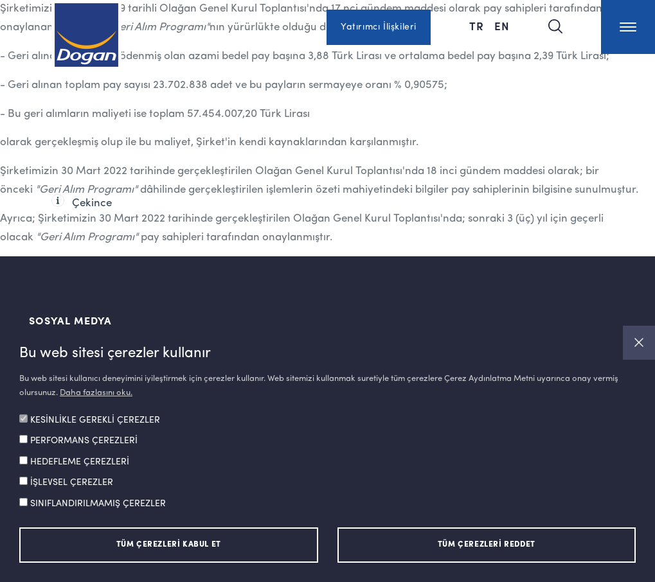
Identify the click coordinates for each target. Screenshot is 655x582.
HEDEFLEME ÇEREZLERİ (79, 461)
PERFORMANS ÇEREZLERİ (84, 440)
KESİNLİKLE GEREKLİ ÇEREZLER (95, 420)
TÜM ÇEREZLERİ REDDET (486, 545)
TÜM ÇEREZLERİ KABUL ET (168, 545)
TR (476, 25)
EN (502, 25)
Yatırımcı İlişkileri (379, 26)
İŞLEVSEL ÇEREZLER (71, 482)
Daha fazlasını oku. (96, 393)
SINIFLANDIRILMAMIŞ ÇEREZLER (98, 503)
